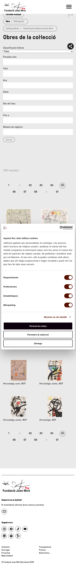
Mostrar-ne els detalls (55, 317)
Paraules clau (9, 57)
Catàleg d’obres (12, 29)
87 (25, 192)
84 (51, 185)
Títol (5, 68)
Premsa (42, 550)
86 (14, 192)
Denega (38, 343)
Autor (6, 92)
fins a (6, 115)
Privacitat (5, 553)
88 (35, 192)
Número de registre (13, 127)
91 (57, 192)
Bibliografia (19, 21)
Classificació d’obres (13, 48)
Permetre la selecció (38, 334)
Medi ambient (7, 556)
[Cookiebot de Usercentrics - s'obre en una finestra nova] (60, 228)
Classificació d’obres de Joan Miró (38, 29)
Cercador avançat (13, 14)
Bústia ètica (44, 553)
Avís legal (5, 550)
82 (30, 185)
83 (41, 185)
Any (5, 80)
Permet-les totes (38, 326)
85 (62, 185)
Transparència (45, 547)
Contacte (5, 547)
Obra (8, 21)
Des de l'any (9, 103)
